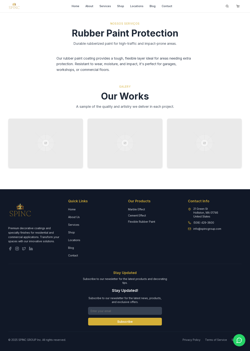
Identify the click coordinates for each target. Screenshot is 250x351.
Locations (136, 6)
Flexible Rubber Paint (141, 221)
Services (105, 6)
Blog (153, 6)
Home (75, 6)
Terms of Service (216, 339)
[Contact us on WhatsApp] (239, 340)
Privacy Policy (191, 339)
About (89, 6)
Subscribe (125, 322)
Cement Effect (137, 215)
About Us (74, 217)
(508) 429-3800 (203, 222)
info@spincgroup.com (207, 228)
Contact (167, 6)
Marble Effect (136, 209)
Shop (120, 6)
